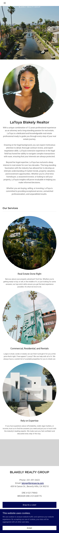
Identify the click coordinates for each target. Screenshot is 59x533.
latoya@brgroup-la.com (33, 483)
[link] (29, 3)
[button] (7, 3)
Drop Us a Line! (29, 505)
